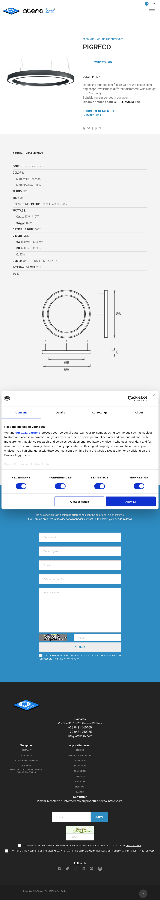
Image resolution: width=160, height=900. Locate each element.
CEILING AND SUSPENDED (110, 39)
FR (154, 4)
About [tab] (139, 412)
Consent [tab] (21, 412)
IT (139, 4)
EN (146, 4)
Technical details (98, 111)
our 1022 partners (27, 432)
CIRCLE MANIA (124, 102)
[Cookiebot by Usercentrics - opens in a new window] (130, 398)
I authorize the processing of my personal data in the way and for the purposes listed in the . (80, 656)
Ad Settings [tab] (100, 412)
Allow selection (79, 501)
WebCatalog (103, 62)
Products (88, 39)
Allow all (130, 501)
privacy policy (71, 657)
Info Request (92, 115)
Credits (64, 890)
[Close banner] (154, 398)
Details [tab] (60, 412)
